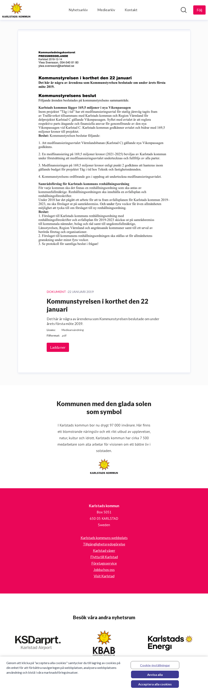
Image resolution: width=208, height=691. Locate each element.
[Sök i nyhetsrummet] (183, 10)
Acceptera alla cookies (155, 685)
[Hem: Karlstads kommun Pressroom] (16, 10)
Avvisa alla (155, 676)
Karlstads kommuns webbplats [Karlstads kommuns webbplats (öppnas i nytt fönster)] (104, 537)
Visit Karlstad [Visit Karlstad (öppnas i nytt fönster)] (104, 576)
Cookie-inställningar (155, 666)
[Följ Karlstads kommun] (199, 10)
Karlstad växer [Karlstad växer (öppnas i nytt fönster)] (104, 550)
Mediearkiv (106, 10)
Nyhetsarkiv (78, 10)
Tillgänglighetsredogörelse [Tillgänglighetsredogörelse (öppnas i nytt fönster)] (104, 544)
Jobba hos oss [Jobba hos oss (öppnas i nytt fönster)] (104, 569)
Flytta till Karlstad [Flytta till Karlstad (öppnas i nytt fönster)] (104, 557)
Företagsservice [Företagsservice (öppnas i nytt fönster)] (104, 563)
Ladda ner (58, 347)
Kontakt (131, 10)
